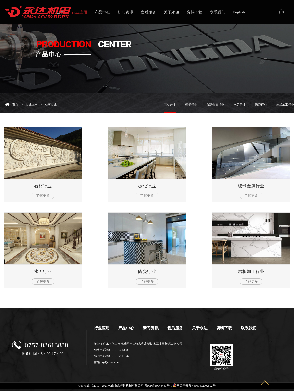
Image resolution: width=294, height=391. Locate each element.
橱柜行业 (147, 185)
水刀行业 (43, 271)
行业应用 (31, 104)
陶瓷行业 (147, 271)
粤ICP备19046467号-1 (158, 385)
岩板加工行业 (251, 271)
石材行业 (51, 104)
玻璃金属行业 (251, 185)
